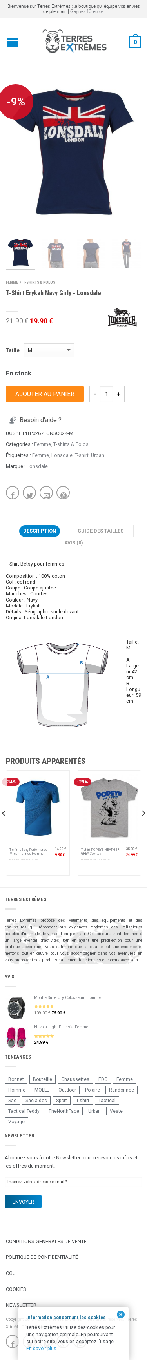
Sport (61, 1100)
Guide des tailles (100, 531)
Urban (97, 455)
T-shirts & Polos (39, 282)
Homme (16, 1090)
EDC (102, 1079)
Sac (12, 1100)
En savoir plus (41, 1348)
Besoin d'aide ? (34, 420)
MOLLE (41, 1090)
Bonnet (16, 1079)
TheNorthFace (64, 1111)
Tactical (107, 1100)
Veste (116, 1111)
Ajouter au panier (44, 394)
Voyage (16, 1121)
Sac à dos (36, 1100)
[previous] (4, 828)
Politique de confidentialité (42, 1257)
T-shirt (82, 455)
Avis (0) (73, 543)
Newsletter (21, 1305)
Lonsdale (62, 455)
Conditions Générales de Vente (46, 1241)
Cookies (16, 1289)
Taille (13, 350)
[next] (143, 828)
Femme (12, 282)
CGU (11, 1273)
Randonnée (121, 1090)
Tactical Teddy (24, 1111)
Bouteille (42, 1079)
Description (39, 531)
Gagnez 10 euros (87, 11)
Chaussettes (75, 1079)
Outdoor (67, 1090)
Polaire (92, 1090)
